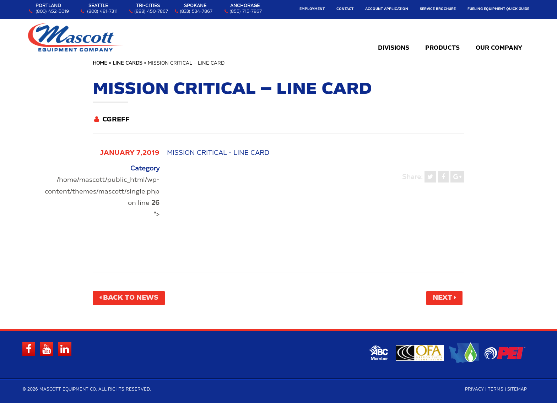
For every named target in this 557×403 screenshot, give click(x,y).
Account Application (386, 9)
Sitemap (517, 389)
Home (100, 63)
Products (442, 48)
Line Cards (127, 63)
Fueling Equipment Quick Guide (498, 9)
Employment (312, 9)
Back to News (130, 298)
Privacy (474, 389)
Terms (495, 389)
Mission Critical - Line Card (218, 153)
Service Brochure (438, 9)
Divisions (393, 48)
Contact (344, 9)
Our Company (499, 48)
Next (442, 298)
